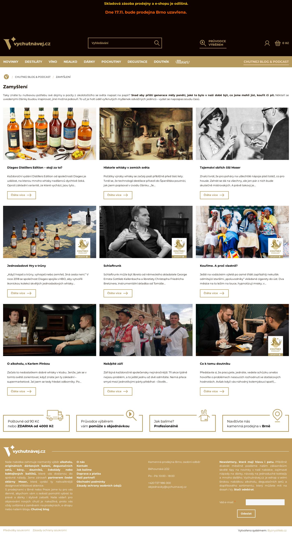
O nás (81, 464)
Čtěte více (21, 196)
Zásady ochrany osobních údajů (99, 488)
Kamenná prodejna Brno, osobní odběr (174, 464)
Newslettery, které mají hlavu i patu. (246, 464)
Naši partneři (86, 480)
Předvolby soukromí (16, 532)
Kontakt (82, 468)
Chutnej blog (40, 511)
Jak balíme (84, 472)
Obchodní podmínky (91, 484)
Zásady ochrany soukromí (50, 532)
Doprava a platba (89, 476)
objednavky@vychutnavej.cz (167, 489)
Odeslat (255, 516)
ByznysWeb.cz (277, 533)
